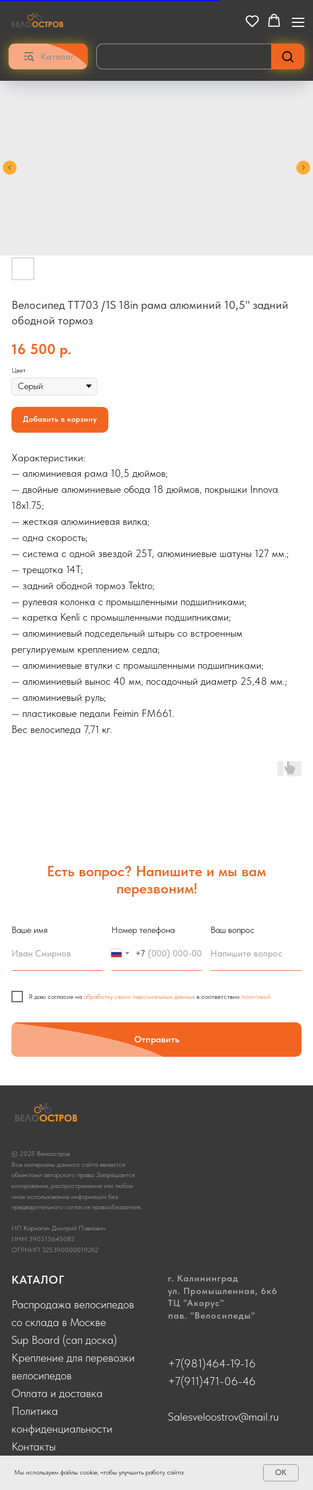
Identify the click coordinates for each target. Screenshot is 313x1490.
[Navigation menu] (298, 21)
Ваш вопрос (232, 929)
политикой (256, 997)
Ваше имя (29, 929)
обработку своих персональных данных (139, 997)
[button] (252, 21)
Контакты (33, 1446)
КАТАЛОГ (38, 1280)
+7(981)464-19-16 (212, 1363)
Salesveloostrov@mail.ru (223, 1417)
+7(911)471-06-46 (212, 1381)
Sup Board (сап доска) (64, 1340)
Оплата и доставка (57, 1393)
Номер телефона (143, 929)
